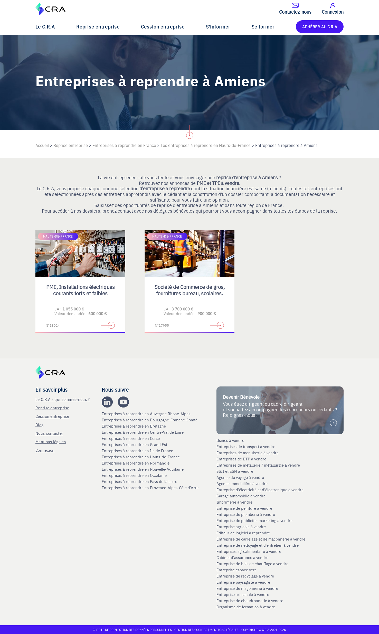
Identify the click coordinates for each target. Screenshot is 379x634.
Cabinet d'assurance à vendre (242, 557)
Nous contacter (49, 433)
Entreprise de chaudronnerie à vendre (249, 600)
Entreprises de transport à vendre (245, 446)
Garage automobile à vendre (241, 496)
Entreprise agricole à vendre (241, 526)
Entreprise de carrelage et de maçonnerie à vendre (260, 539)
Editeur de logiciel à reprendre (243, 533)
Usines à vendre (230, 440)
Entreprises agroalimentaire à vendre (248, 551)
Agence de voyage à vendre (240, 477)
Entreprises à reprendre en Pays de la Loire (139, 481)
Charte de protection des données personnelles (132, 630)
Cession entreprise (163, 26)
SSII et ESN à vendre (234, 471)
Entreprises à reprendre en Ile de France (138, 450)
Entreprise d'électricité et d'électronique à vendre (260, 489)
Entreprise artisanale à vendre (242, 594)
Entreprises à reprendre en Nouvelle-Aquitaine (143, 469)
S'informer (218, 26)
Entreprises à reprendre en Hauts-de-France (141, 457)
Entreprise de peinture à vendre (244, 508)
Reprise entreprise (98, 26)
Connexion (45, 450)
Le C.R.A (45, 26)
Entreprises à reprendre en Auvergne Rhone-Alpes (146, 413)
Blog (39, 424)
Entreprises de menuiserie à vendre (248, 452)
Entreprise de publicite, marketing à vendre (254, 520)
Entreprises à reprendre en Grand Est (135, 444)
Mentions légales (50, 441)
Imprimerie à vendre (234, 502)
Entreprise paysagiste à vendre (243, 582)
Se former (263, 26)
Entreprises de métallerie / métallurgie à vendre (258, 465)
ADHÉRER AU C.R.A (319, 26)
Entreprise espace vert (236, 569)
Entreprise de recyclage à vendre (245, 576)
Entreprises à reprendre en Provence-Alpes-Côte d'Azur (151, 487)
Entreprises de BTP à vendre (241, 459)
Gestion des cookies (191, 630)
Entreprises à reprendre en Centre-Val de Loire (143, 432)
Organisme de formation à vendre (245, 606)
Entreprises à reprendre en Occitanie (135, 475)
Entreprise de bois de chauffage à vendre (252, 563)
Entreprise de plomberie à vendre (245, 514)
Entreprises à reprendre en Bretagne (134, 426)
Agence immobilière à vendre (242, 483)
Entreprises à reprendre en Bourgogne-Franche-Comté (150, 420)
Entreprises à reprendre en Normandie (136, 463)
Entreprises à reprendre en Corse (131, 438)
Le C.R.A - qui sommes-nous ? (62, 399)
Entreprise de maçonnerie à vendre (247, 588)
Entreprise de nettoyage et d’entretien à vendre (257, 545)
